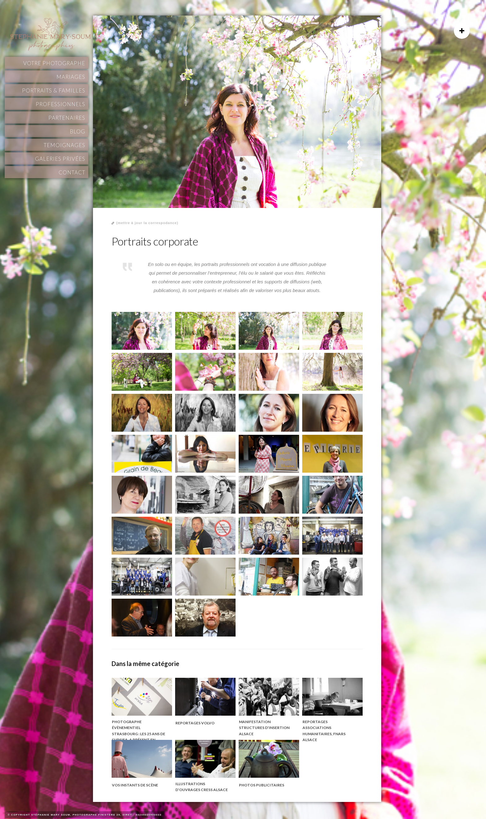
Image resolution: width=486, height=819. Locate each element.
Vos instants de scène (135, 785)
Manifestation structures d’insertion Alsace (264, 727)
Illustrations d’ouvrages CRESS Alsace (201, 786)
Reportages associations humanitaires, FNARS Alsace (324, 730)
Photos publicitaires (261, 785)
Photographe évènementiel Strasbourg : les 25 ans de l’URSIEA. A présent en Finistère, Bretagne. (138, 733)
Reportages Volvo (194, 723)
